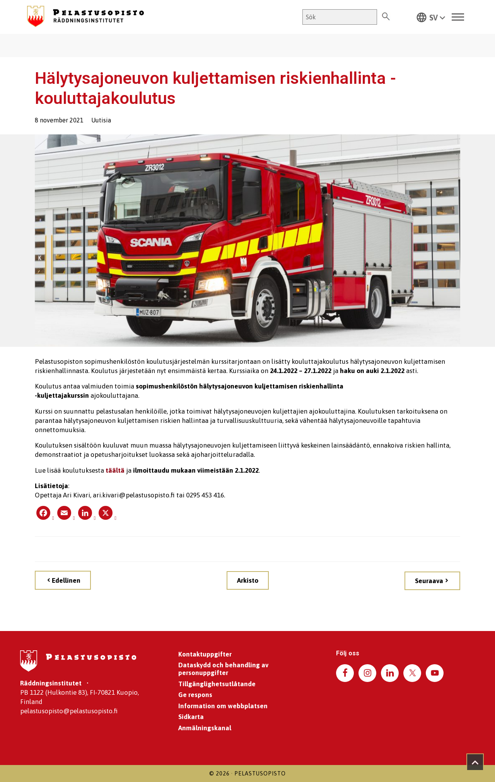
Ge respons (195, 695)
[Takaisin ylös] (475, 762)
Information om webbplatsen (223, 706)
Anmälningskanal (204, 728)
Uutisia (101, 120)
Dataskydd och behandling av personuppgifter (223, 669)
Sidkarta (191, 717)
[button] (431, 17)
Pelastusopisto (260, 773)
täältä (115, 470)
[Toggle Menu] (458, 17)
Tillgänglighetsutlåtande (217, 684)
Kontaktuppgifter (205, 654)
